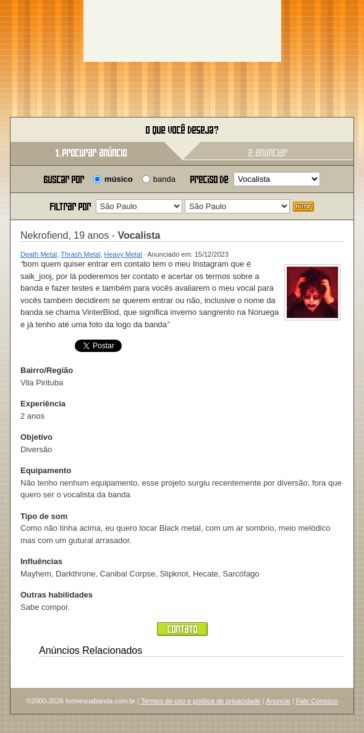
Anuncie (278, 701)
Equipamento (45, 470)
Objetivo (36, 437)
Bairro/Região (46, 370)
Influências (41, 561)
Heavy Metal (123, 254)
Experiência (43, 403)
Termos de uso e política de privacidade (201, 701)
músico (118, 179)
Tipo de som (43, 516)
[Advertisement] (182, 31)
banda (164, 179)
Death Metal (38, 254)
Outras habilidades (56, 594)
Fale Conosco (317, 701)
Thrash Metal (80, 254)
